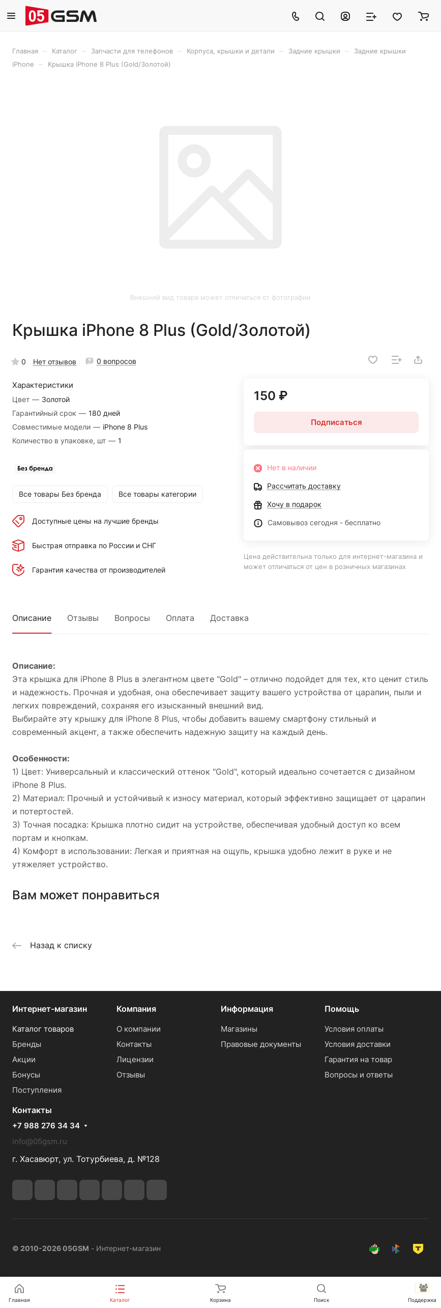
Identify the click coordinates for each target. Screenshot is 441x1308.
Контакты (134, 1044)
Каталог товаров (43, 1029)
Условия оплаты (354, 1029)
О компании (138, 1029)
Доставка (229, 618)
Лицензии (135, 1059)
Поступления (37, 1090)
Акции (24, 1059)
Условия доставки (358, 1044)
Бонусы (26, 1074)
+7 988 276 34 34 (46, 1125)
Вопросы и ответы (359, 1074)
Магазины (239, 1029)
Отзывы (83, 618)
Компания (136, 1009)
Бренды (26, 1044)
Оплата (180, 618)
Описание (31, 618)
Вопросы (132, 618)
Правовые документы (261, 1044)
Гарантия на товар (358, 1059)
